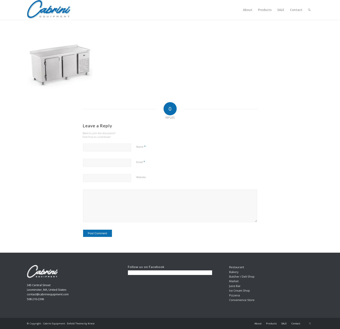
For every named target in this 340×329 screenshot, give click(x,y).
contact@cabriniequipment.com (48, 294)
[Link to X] (310, 323)
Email (140, 162)
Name (141, 147)
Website (141, 177)
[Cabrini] (49, 10)
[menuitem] (247, 10)
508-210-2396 (35, 299)
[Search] (309, 10)
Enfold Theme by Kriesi (80, 323)
